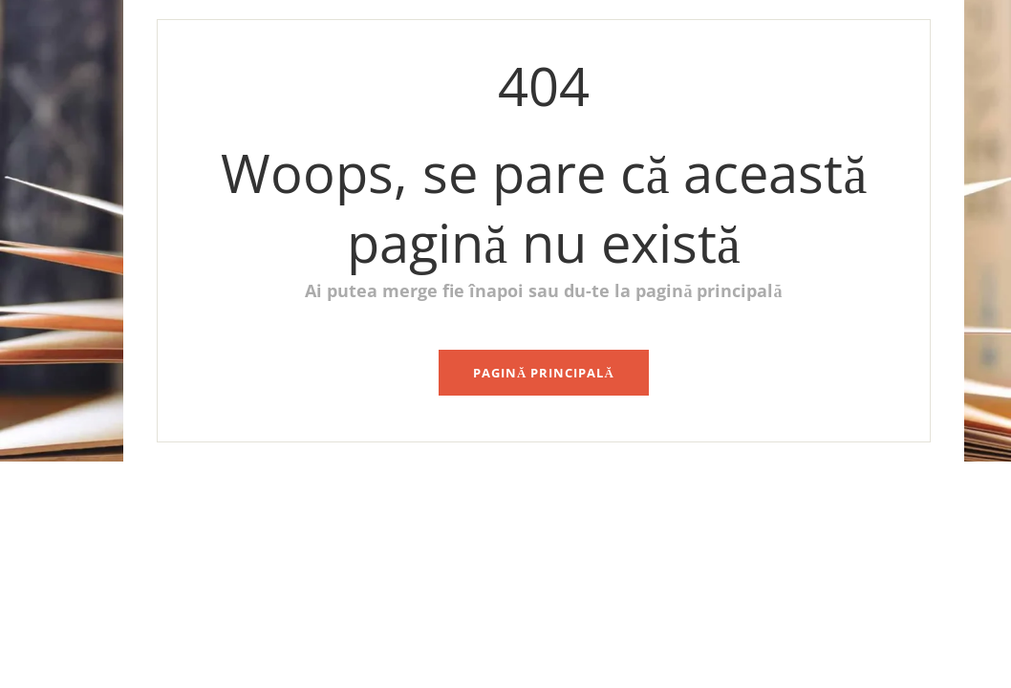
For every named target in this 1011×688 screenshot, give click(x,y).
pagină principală (543, 372)
